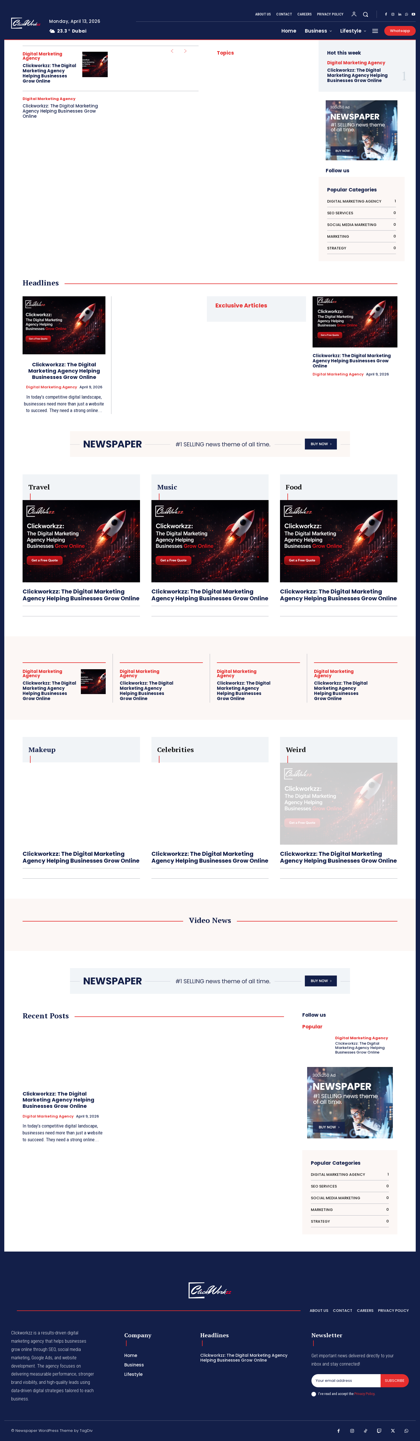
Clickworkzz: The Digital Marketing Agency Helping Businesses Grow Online (49, 73)
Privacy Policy (364, 1394)
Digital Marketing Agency (42, 56)
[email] (346, 1380)
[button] (365, 14)
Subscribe (395, 1380)
